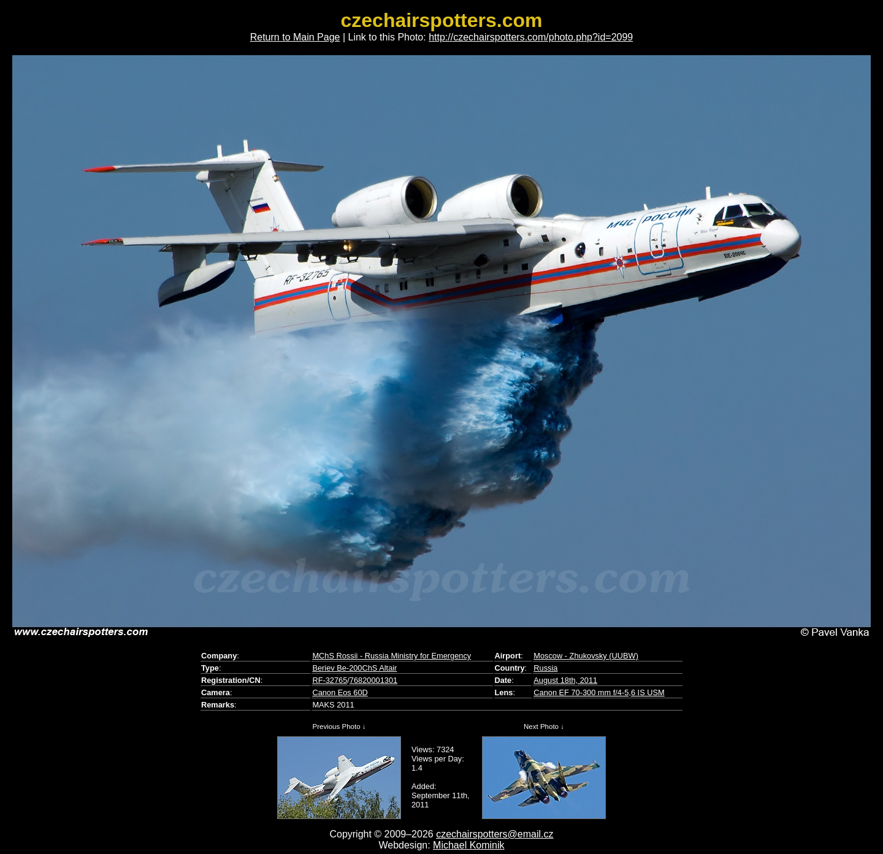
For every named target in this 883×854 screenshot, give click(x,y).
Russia (545, 668)
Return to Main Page (295, 37)
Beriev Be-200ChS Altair (354, 668)
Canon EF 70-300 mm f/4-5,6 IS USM (598, 692)
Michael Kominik (468, 845)
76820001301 (373, 680)
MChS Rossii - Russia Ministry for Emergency (391, 655)
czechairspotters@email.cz (494, 834)
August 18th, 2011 (565, 680)
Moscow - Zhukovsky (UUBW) (585, 655)
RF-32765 (329, 680)
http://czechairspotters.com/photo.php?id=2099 (531, 37)
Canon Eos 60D (339, 692)
